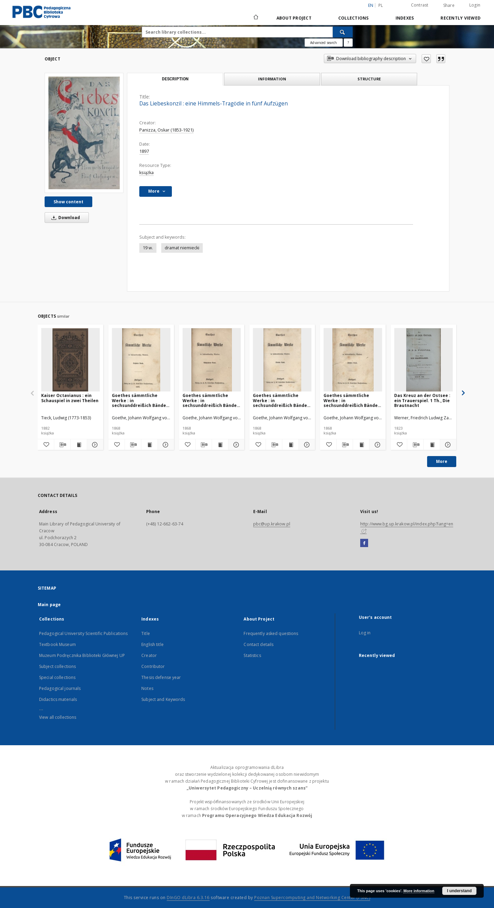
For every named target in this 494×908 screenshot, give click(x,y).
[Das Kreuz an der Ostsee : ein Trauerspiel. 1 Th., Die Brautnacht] (423, 360)
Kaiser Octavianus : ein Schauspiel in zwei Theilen (69, 398)
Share (449, 5)
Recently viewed (460, 18)
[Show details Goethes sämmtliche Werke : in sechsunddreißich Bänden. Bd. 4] (306, 444)
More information (418, 891)
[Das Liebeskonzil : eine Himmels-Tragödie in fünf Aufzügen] (84, 133)
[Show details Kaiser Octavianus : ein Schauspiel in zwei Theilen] (94, 444)
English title (152, 644)
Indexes (405, 18)
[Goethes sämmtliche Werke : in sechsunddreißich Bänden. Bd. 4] (282, 360)
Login (474, 5)
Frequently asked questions (271, 633)
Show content (68, 202)
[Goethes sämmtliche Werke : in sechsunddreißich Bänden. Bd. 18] (212, 360)
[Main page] (255, 17)
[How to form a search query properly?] (348, 42)
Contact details (258, 644)
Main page (49, 605)
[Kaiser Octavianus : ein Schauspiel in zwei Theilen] (70, 360)
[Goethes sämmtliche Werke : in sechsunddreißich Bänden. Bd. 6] (141, 360)
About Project (294, 18)
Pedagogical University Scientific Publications (83, 633)
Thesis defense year (161, 677)
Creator (149, 655)
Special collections (57, 677)
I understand (459, 890)
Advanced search (323, 42)
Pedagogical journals (60, 688)
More (441, 461)
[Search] (343, 31)
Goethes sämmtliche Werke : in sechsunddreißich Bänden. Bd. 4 (282, 400)
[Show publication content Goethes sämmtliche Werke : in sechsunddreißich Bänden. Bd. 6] (149, 444)
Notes (147, 688)
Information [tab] (272, 78)
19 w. (148, 248)
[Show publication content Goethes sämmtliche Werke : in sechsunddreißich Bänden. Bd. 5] (361, 444)
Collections (353, 18)
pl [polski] (380, 5)
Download (64, 218)
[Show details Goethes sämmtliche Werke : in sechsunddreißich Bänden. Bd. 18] (235, 444)
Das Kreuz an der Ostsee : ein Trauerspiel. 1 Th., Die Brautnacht (422, 400)
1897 (144, 151)
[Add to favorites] (426, 58)
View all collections (57, 717)
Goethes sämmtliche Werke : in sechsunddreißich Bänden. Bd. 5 (353, 400)
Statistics (252, 655)
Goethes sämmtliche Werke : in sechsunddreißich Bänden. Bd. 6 (141, 400)
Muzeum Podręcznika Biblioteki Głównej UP (82, 655)
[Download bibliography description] (62, 444)
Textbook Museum (57, 644)
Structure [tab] (369, 78)
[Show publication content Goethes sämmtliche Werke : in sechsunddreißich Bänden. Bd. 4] (290, 444)
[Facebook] (364, 543)
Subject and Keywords (163, 699)
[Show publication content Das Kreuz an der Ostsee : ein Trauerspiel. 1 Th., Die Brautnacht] (432, 444)
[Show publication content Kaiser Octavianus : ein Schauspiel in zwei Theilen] (79, 444)
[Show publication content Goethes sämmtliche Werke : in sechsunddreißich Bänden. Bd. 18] (220, 444)
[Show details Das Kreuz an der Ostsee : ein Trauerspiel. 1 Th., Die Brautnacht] (447, 444)
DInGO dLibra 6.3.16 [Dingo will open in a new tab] (188, 897)
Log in (365, 633)
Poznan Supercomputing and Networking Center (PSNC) (312, 897)
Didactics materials (58, 699)
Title (145, 633)
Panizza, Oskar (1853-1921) (166, 130)
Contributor (153, 666)
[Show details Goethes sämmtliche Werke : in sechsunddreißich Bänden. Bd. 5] (376, 444)
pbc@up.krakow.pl (271, 524)
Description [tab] (175, 79)
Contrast (419, 5)
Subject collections (57, 666)
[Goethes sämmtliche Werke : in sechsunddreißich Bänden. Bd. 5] (353, 360)
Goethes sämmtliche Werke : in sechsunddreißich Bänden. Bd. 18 (212, 400)
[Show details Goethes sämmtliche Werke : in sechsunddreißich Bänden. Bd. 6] (165, 444)
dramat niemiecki (182, 248)
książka (146, 172)
